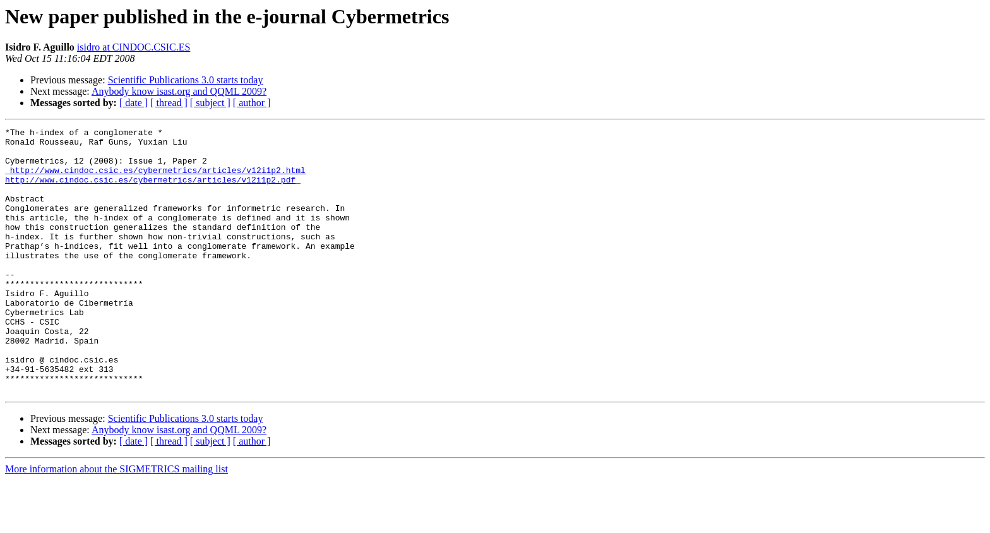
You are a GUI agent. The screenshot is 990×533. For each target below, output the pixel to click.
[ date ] (133, 102)
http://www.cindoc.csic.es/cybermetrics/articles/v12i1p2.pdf (150, 190)
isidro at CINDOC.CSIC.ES (134, 47)
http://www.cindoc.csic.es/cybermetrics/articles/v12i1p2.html (158, 179)
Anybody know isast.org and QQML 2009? (179, 91)
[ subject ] (210, 102)
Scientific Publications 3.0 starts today (185, 80)
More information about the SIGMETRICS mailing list (116, 522)
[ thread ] (169, 102)
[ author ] (252, 102)
